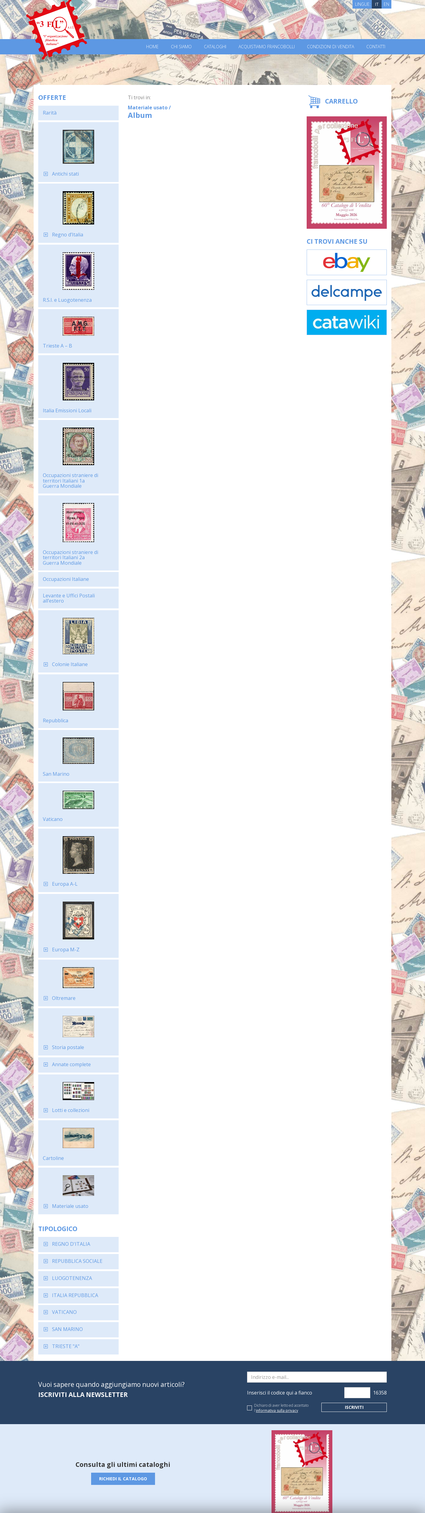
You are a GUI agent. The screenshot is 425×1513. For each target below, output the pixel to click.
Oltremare (64, 967)
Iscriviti (354, 1377)
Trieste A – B (57, 315)
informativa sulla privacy (277, 1380)
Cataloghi (215, 46)
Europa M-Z (65, 919)
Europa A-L (65, 853)
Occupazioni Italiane (66, 548)
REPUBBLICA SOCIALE (77, 1230)
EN (386, 4)
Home (152, 46)
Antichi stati (65, 143)
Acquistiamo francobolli (266, 46)
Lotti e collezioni (70, 1079)
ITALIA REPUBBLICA (75, 1264)
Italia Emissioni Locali (67, 380)
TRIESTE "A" (65, 1315)
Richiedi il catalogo (123, 1448)
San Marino (56, 743)
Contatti (375, 46)
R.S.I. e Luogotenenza (67, 269)
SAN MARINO (67, 1298)
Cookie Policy (151, 1500)
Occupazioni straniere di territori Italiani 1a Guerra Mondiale (70, 450)
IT (377, 4)
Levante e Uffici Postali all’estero (69, 568)
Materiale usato (70, 1175)
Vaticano (53, 788)
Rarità (50, 82)
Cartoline (53, 1127)
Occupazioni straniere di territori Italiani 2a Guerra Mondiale (70, 527)
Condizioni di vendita (330, 46)
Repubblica (55, 690)
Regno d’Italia (67, 204)
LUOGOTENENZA (72, 1247)
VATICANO (64, 1281)
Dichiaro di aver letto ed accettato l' (281, 1377)
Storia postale (68, 1016)
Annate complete (71, 1033)
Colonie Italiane (70, 633)
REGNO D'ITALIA (71, 1213)
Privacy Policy (123, 1500)
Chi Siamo (181, 46)
